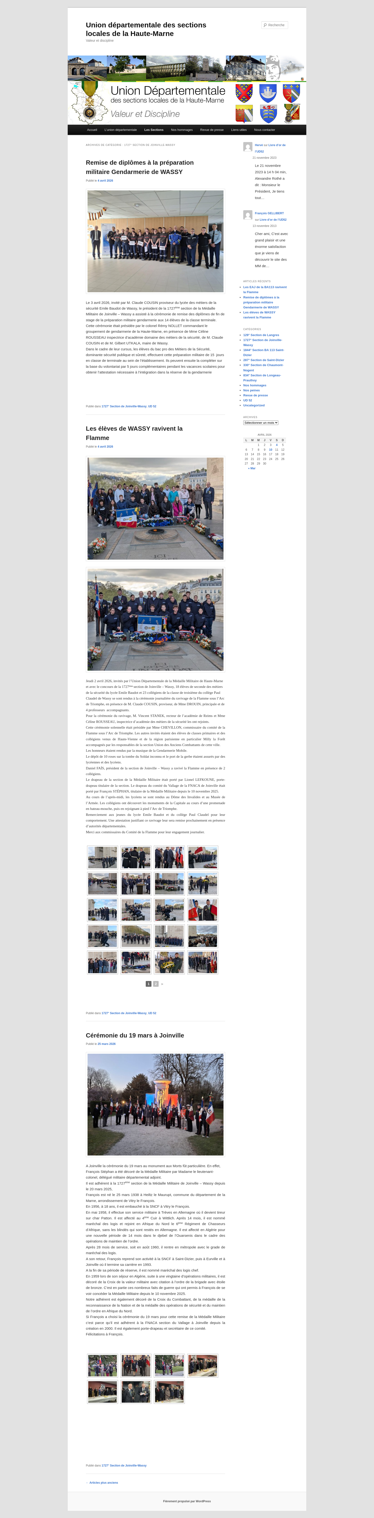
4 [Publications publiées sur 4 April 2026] (277, 445)
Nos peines (251, 390)
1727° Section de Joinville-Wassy (124, 406)
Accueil (92, 130)
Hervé (259, 145)
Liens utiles (239, 130)
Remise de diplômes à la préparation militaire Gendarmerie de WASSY (261, 302)
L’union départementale (121, 130)
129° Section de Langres (261, 335)
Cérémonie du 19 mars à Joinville (135, 1035)
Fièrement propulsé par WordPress (187, 1501)
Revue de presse (212, 130)
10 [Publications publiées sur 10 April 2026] (270, 449)
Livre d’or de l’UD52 (273, 219)
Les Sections (153, 130)
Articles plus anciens (102, 1482)
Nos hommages (182, 130)
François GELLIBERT (269, 213)
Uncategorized (254, 405)
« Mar (251, 468)
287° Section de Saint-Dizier (263, 360)
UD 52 (152, 406)
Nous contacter (264, 130)
